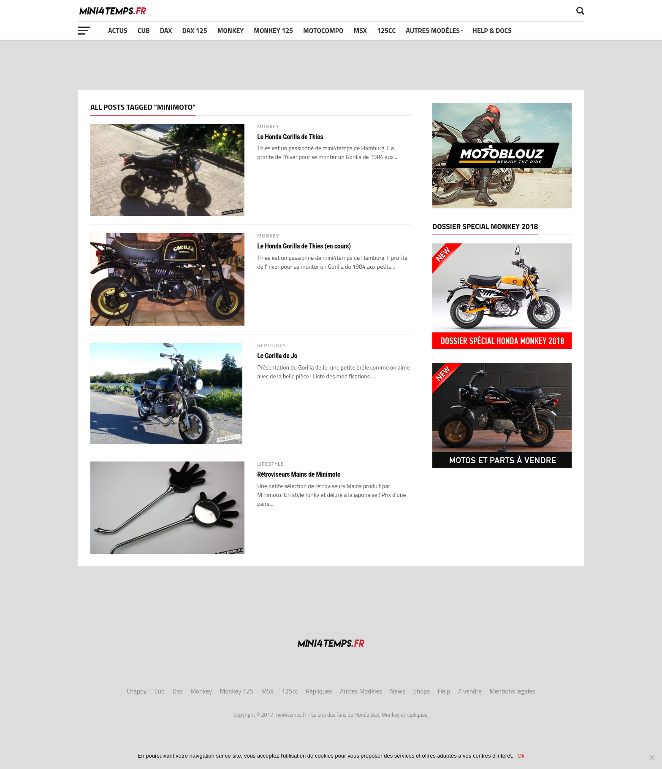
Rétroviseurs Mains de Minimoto (298, 474)
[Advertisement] (331, 65)
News (397, 691)
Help (444, 691)
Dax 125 (194, 30)
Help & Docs (492, 30)
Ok (521, 756)
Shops (421, 691)
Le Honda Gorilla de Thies (290, 137)
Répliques (319, 691)
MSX (360, 30)
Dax (166, 30)
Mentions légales (512, 691)
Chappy (137, 691)
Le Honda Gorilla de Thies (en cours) (304, 246)
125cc (386, 30)
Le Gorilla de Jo (277, 356)
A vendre (470, 691)
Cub (144, 30)
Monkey (230, 30)
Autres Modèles (433, 30)
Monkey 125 (273, 30)
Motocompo (323, 30)
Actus (118, 30)
